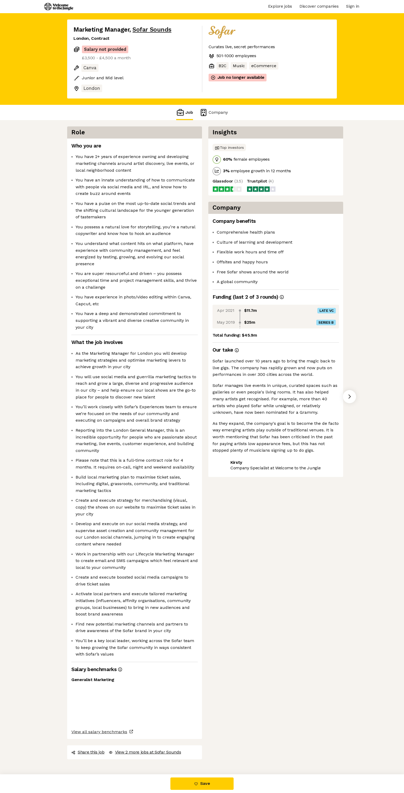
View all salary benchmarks (99, 731)
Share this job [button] (88, 752)
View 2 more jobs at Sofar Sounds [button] (145, 752)
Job (184, 112)
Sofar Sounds (151, 29)
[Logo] (58, 6)
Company (213, 112)
